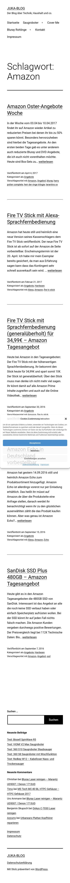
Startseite (13, 22)
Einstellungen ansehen (35, 458)
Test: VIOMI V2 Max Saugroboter (25, 744)
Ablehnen (35, 450)
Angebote (29, 177)
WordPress (41, 869)
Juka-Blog (16, 8)
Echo (46, 539)
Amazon (32, 180)
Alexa (31, 289)
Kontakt (40, 29)
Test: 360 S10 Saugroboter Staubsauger (29, 749)
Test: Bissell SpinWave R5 (21, 739)
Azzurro (11, 817)
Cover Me (53, 22)
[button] (65, 418)
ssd (48, 656)
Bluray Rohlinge (16, 29)
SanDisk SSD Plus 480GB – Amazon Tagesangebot (27, 577)
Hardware (40, 285)
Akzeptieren (35, 443)
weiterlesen (46, 161)
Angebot (41, 180)
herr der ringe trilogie (34, 184)
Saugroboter (30, 22)
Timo (10, 788)
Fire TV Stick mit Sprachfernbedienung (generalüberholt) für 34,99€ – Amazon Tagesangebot (31, 334)
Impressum (44, 464)
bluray (50, 180)
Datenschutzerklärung (30, 464)
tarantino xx (52, 184)
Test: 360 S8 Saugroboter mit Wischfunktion (32, 754)
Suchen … (12, 711)
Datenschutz (14, 835)
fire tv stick (49, 289)
